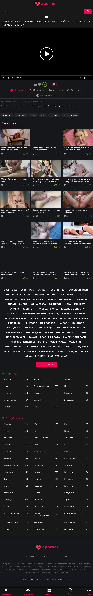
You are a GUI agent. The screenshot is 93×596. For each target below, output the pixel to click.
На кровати (47, 323)
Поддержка (31, 556)
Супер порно (15, 400)
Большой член (78, 290)
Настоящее (46, 328)
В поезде (15, 438)
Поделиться (76, 90)
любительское (57, 356)
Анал (46, 407)
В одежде (76, 479)
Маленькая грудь (15, 318)
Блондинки (58, 290)
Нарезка (30, 328)
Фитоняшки (47, 351)
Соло (68, 347)
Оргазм (15, 479)
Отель (60, 332)
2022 (33, 115)
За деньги (15, 472)
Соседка (46, 393)
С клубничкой (14, 418)
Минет (15, 407)
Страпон (46, 499)
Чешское (46, 486)
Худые (73, 351)
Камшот (79, 304)
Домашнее (15, 379)
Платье (81, 332)
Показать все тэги (46, 364)
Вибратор (11, 299)
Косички (13, 309)
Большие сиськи (46, 438)
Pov (42, 115)
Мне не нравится (39, 84)
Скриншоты (58, 90)
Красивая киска (47, 309)
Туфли (17, 351)
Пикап (76, 451)
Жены (46, 431)
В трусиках (76, 493)
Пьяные (46, 445)
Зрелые (76, 379)
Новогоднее (33, 332)
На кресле (30, 323)
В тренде (11, 373)
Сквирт (15, 486)
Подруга (15, 393)
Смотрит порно (51, 347)
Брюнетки (23, 295)
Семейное (76, 529)
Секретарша (58, 342)
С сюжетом (76, 438)
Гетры (52, 299)
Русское (46, 379)
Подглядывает (15, 337)
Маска (34, 318)
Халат (62, 351)
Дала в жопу (76, 513)
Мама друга (46, 451)
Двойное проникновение (46, 514)
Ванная (82, 295)
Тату (6, 351)
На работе (46, 465)
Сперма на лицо (15, 522)
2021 (6, 290)
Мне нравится (35, 84)
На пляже (15, 529)
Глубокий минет (15, 465)
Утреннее (30, 351)
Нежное (76, 393)
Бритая (9, 295)
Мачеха (76, 386)
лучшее (40, 356)
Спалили (76, 465)
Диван (12, 304)
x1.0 (79, 78)
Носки (49, 332)
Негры (15, 431)
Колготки (76, 472)
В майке (54, 115)
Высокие (39, 299)
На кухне (46, 472)
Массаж (15, 458)
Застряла (55, 304)
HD (76, 445)
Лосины (79, 313)
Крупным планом (34, 313)
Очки (70, 332)
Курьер (66, 313)
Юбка (28, 356)
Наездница (14, 328)
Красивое (15, 445)
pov (31, 290)
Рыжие (42, 342)
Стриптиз (76, 499)
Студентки (81, 347)
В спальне (67, 295)
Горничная (66, 299)
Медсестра (81, 318)
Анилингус (46, 522)
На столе (78, 323)
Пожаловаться (40, 90)
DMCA (46, 556)
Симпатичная (13, 347)
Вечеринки (46, 529)
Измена (15, 424)
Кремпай (76, 486)
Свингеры (46, 506)
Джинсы (81, 299)
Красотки (21, 115)
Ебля (76, 431)
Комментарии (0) (48, 95)
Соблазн (15, 451)
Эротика (46, 400)
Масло (45, 318)
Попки (46, 458)
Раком (33, 337)
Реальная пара (70, 115)
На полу (63, 323)
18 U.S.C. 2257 (61, 556)
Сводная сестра (46, 386)
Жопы (46, 424)
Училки (46, 479)
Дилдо (23, 304)
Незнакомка (14, 332)
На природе (76, 458)
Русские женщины (23, 342)
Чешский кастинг (15, 513)
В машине (15, 493)
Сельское (75, 342)
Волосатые (76, 400)
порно (53, 579)
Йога (68, 304)
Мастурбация (62, 318)
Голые (15, 506)
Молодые (46, 493)
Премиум (15, 499)
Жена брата (38, 304)
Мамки (15, 386)
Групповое (76, 506)
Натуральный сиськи (71, 328)
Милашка (14, 323)
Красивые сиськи (72, 309)
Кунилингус (76, 522)
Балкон (42, 290)
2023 (23, 290)
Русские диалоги (74, 337)
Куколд (54, 313)
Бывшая (38, 295)
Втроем (25, 299)
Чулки (84, 351)
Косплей (28, 309)
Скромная (31, 347)
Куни (76, 424)
